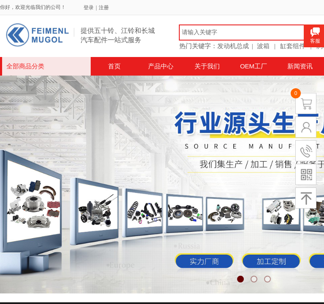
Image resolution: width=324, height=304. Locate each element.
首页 (114, 66)
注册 (104, 8)
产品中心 (160, 66)
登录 (89, 8)
